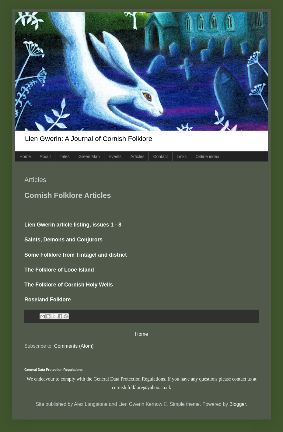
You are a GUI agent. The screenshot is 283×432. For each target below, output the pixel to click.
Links (182, 156)
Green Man (89, 156)
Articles (138, 156)
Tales (65, 156)
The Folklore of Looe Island (59, 270)
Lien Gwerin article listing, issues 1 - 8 (72, 225)
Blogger (237, 404)
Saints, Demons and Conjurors (63, 240)
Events (115, 156)
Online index (207, 156)
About (45, 156)
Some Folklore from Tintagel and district (75, 255)
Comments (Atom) (74, 346)
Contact (160, 156)
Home (25, 156)
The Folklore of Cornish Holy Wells (68, 285)
